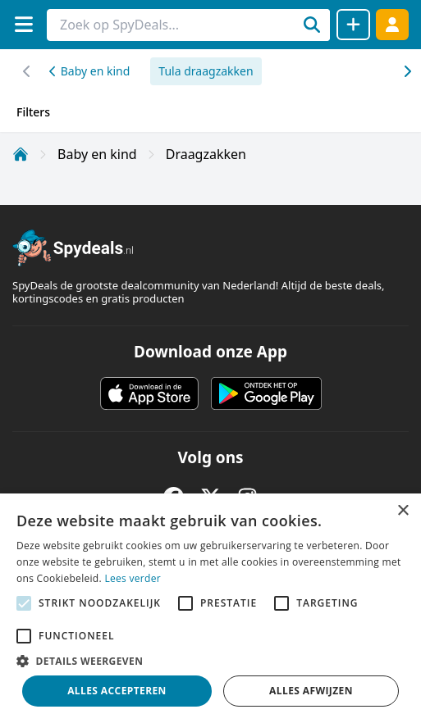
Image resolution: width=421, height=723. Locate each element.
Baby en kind (89, 71)
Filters (33, 112)
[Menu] (23, 24)
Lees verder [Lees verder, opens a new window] (132, 578)
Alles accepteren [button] (117, 691)
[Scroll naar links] (406, 71)
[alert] (210, 608)
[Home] (20, 154)
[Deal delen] (353, 24)
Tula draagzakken (205, 71)
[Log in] (392, 24)
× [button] (402, 511)
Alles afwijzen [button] (311, 691)
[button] (210, 661)
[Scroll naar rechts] (26, 71)
